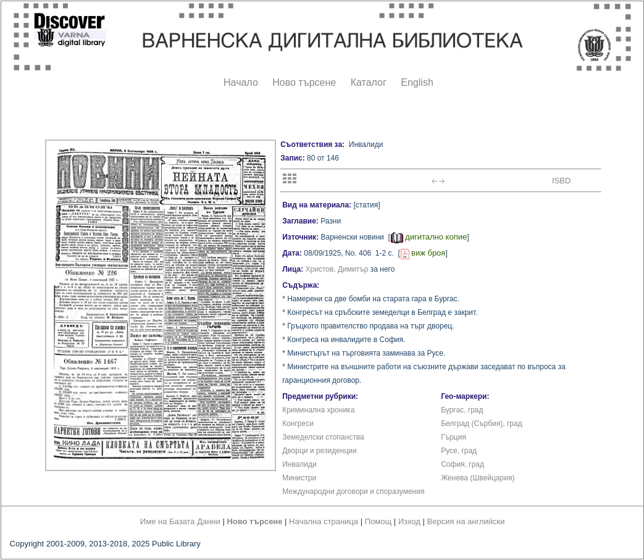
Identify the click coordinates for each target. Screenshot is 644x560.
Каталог (369, 82)
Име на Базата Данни (180, 521)
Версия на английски (466, 521)
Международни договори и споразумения (353, 491)
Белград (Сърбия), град (481, 423)
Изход (409, 521)
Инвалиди (299, 464)
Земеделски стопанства (323, 437)
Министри (299, 478)
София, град (462, 464)
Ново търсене (304, 82)
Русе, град (459, 450)
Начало (241, 82)
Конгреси (298, 423)
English (417, 82)
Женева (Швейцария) (477, 478)
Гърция (453, 437)
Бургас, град (462, 410)
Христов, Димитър (337, 269)
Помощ (378, 521)
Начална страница (323, 521)
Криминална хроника (318, 410)
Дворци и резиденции (319, 450)
